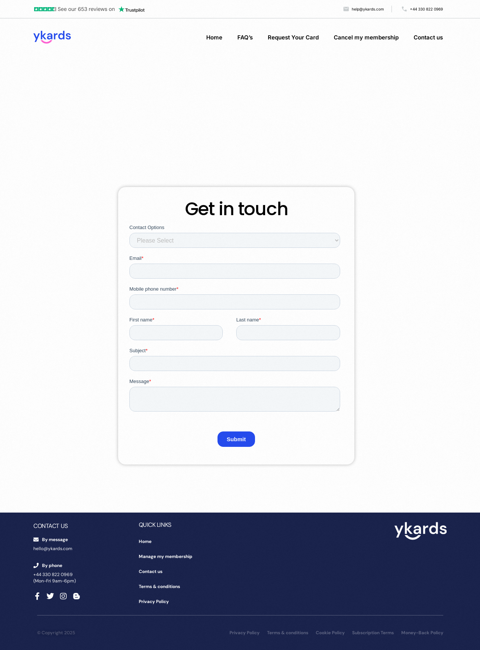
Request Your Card (293, 37)
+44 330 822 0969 (53, 575)
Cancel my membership (366, 37)
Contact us (428, 37)
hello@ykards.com (52, 549)
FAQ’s (245, 37)
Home (214, 37)
